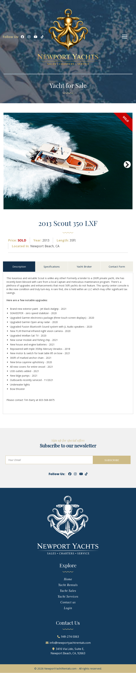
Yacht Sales (68, 591)
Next (127, 164)
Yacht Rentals (68, 585)
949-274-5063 (70, 637)
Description (19, 266)
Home (68, 579)
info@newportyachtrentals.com (70, 643)
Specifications (51, 266)
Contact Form (117, 266)
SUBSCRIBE (111, 460)
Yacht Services (68, 596)
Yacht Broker (84, 266)
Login (68, 608)
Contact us (68, 602)
